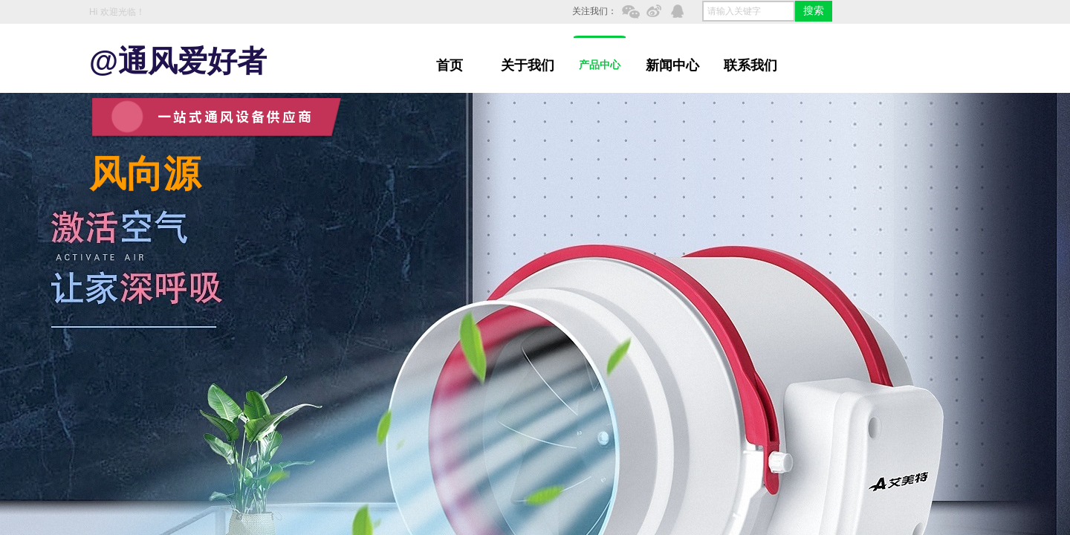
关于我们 (527, 65)
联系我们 (750, 65)
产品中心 (599, 65)
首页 (449, 65)
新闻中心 (672, 65)
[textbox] (748, 11)
